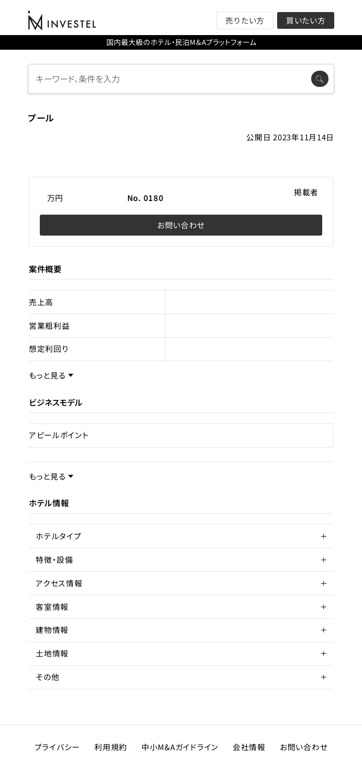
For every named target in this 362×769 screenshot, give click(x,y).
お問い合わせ (181, 224)
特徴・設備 (54, 559)
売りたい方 (245, 20)
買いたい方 (306, 20)
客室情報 (52, 606)
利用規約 (110, 746)
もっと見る (47, 376)
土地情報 (52, 653)
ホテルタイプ (58, 535)
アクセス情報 (59, 582)
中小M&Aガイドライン (179, 746)
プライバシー (57, 746)
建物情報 (52, 629)
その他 (47, 676)
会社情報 (249, 746)
